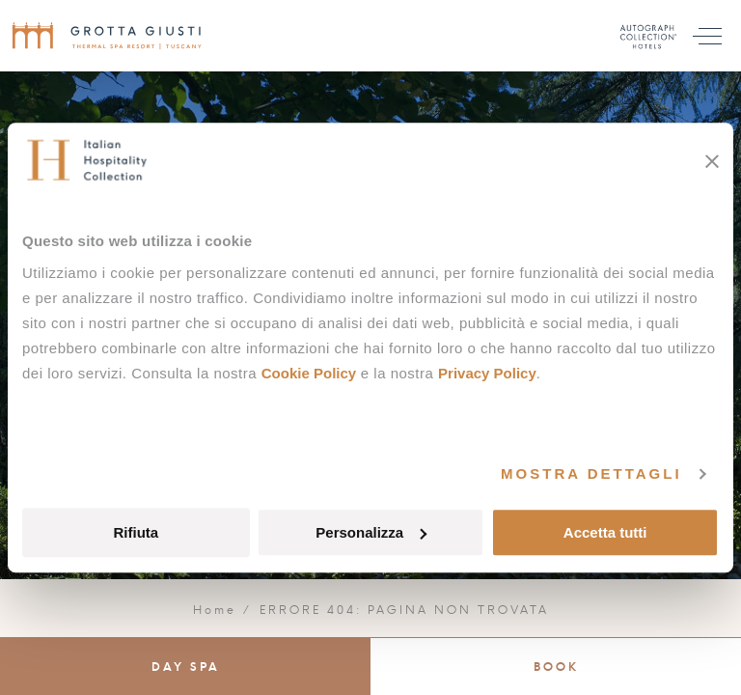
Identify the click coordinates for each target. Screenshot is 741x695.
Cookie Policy (308, 373)
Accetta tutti (605, 532)
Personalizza (371, 532)
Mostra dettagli (591, 473)
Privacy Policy (487, 373)
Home (215, 610)
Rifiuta (135, 532)
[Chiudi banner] (712, 161)
